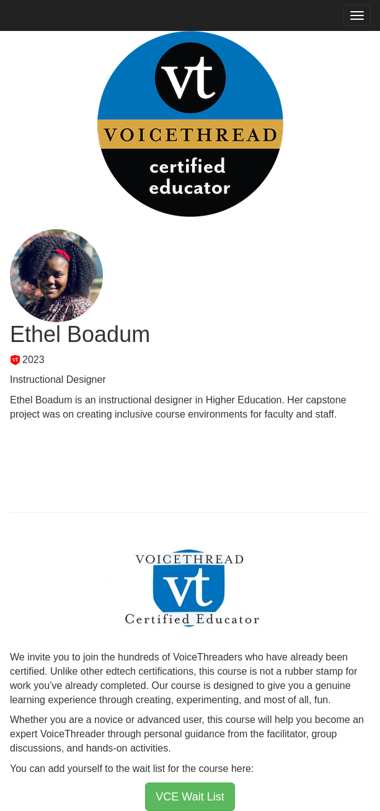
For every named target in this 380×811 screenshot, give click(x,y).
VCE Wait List (190, 797)
